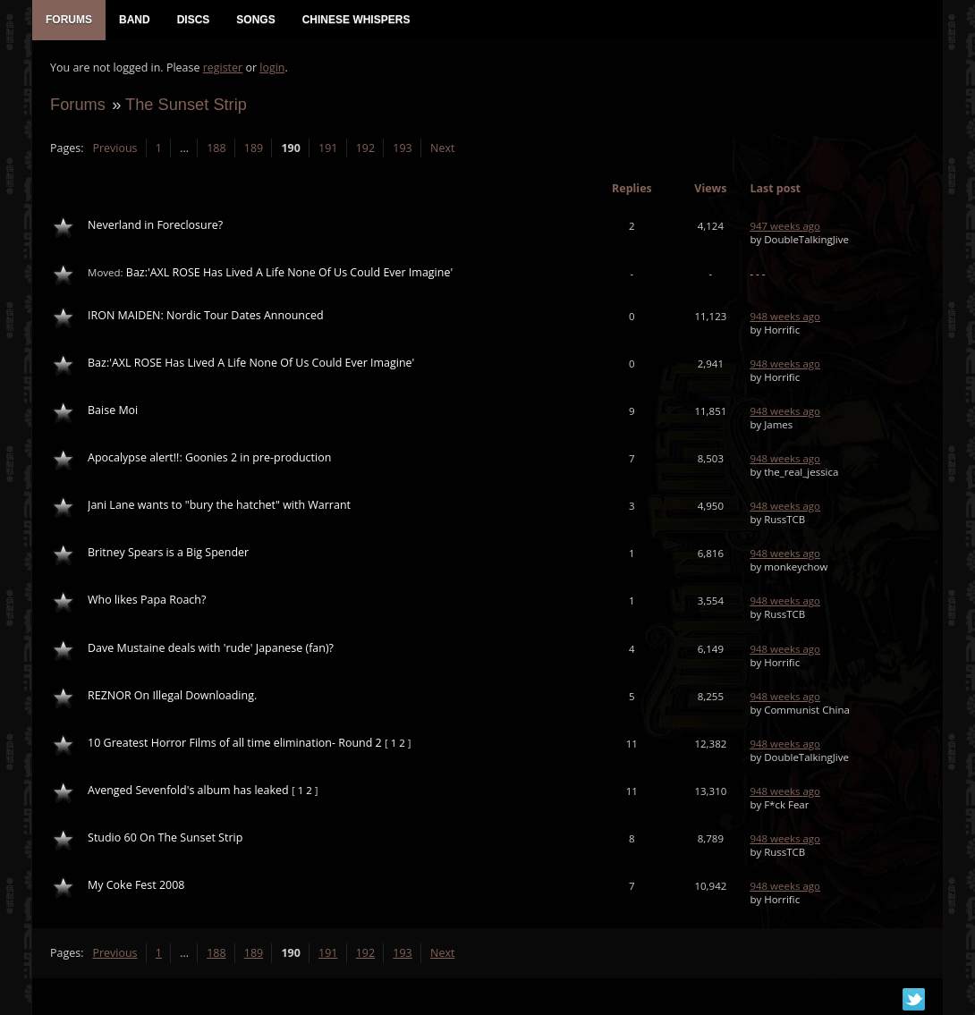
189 (253, 148)
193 (402, 148)
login (271, 67)
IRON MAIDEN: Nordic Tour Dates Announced (205, 315)
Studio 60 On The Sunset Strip (165, 837)
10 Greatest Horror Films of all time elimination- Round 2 (235, 742)
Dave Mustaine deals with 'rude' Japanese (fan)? (211, 648)
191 (327, 148)
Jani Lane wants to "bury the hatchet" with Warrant (219, 504)
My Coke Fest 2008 (136, 884)
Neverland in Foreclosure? (155, 225)
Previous (114, 148)
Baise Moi (113, 410)
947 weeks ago (785, 226)
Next (442, 148)
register (223, 67)
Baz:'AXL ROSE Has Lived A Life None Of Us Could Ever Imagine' (289, 272)
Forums (78, 104)
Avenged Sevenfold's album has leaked (188, 790)
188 (216, 148)
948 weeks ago (785, 316)
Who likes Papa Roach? (147, 600)
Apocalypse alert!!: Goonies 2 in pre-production (209, 457)
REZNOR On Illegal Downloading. (172, 695)
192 (365, 148)
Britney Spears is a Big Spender (168, 552)
